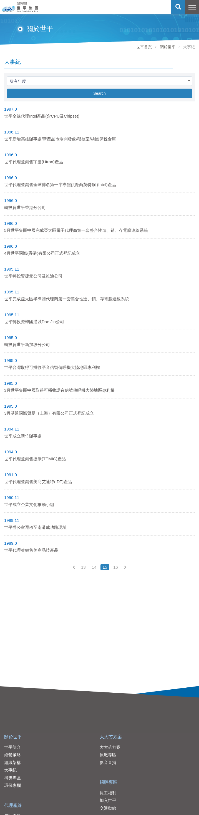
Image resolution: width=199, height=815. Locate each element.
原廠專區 (108, 754)
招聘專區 (108, 782)
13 (83, 567)
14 (94, 567)
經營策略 (12, 754)
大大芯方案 (111, 736)
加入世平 (108, 800)
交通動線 (108, 808)
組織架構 (12, 762)
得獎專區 (12, 777)
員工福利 (108, 792)
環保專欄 (12, 785)
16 (115, 567)
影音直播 (108, 762)
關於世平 (167, 47)
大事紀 (10, 770)
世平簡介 (12, 747)
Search (99, 93)
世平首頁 (144, 47)
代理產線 (13, 805)
